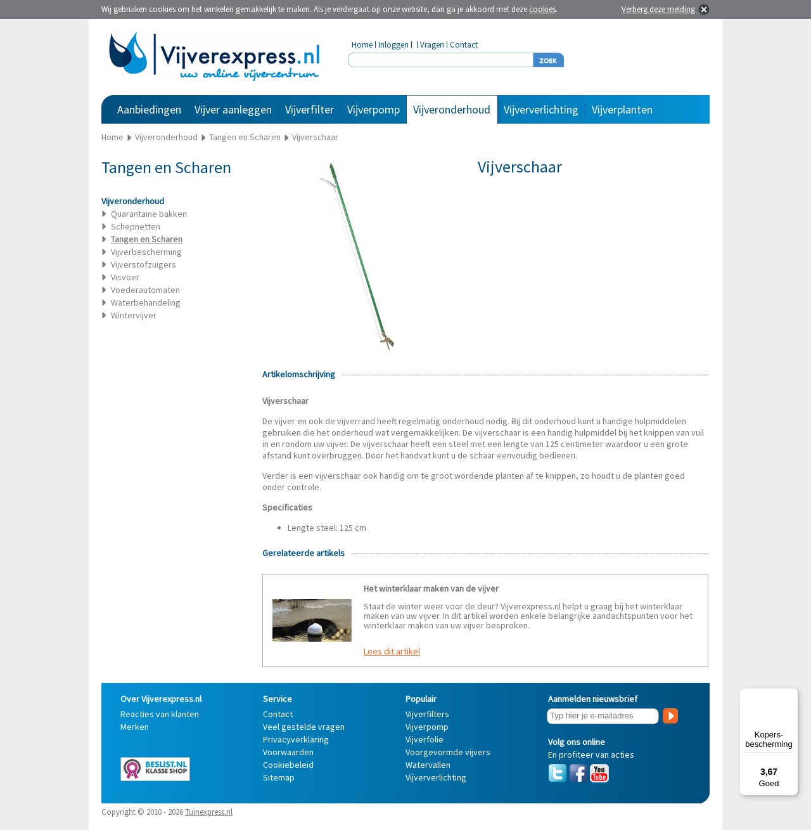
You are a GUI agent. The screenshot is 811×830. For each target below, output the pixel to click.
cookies (542, 9)
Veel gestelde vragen (304, 726)
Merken (134, 726)
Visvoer (125, 277)
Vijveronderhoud (451, 109)
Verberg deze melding (658, 9)
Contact (464, 44)
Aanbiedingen (149, 109)
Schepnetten (135, 226)
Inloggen (393, 44)
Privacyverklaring (296, 739)
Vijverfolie (425, 739)
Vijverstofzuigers (143, 264)
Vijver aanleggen (233, 109)
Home (362, 44)
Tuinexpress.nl (209, 812)
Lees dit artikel (392, 651)
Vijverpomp (373, 109)
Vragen (432, 44)
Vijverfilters (427, 714)
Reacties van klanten (159, 714)
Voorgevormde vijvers (448, 752)
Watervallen (428, 764)
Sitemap (279, 777)
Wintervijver (133, 315)
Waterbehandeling (146, 302)
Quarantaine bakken (149, 213)
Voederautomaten (145, 289)
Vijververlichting (541, 109)
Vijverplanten (622, 109)
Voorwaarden (288, 752)
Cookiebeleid (288, 764)
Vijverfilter (309, 109)
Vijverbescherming (146, 251)
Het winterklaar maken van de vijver (431, 588)
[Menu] (790, 695)
